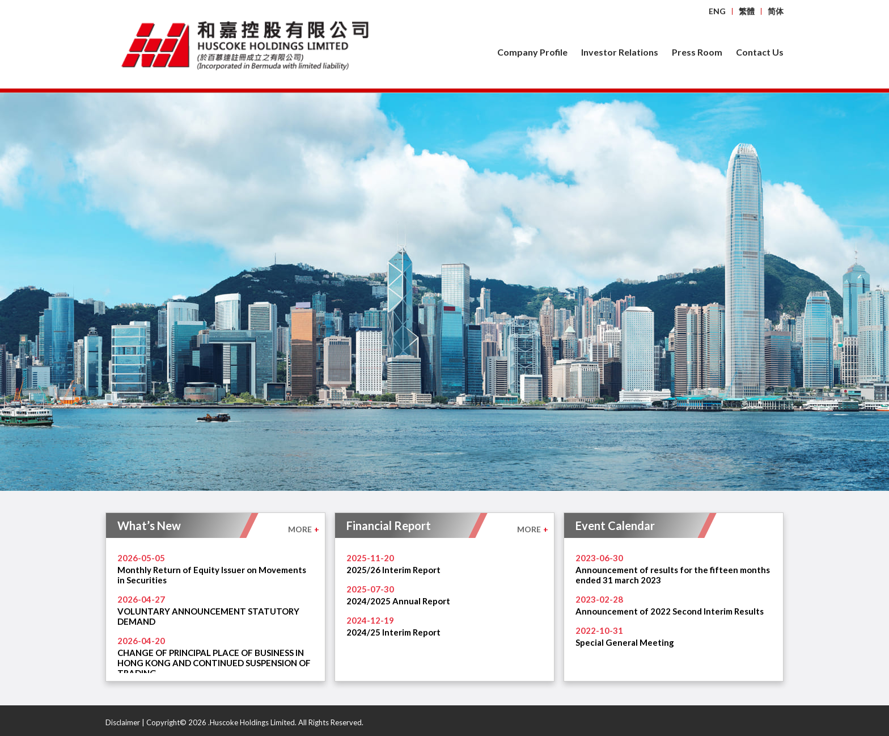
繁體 (747, 11)
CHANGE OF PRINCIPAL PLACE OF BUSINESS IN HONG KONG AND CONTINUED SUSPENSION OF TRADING (214, 662)
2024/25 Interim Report (393, 632)
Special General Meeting (624, 642)
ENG (717, 11)
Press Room (697, 52)
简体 (776, 11)
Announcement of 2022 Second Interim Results (669, 611)
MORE (303, 529)
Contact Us (760, 52)
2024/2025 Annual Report (398, 601)
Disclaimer (122, 722)
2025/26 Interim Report (393, 570)
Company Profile (532, 52)
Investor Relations (619, 52)
